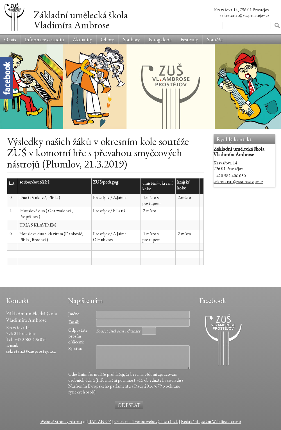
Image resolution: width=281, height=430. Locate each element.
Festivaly (189, 39)
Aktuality (82, 39)
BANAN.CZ (100, 421)
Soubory (131, 39)
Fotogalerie (160, 39)
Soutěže (215, 39)
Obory (107, 39)
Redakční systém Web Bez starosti (211, 421)
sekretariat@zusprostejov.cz (238, 181)
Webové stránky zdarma (61, 421)
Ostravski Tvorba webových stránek (146, 421)
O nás (10, 39)
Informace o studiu (44, 39)
